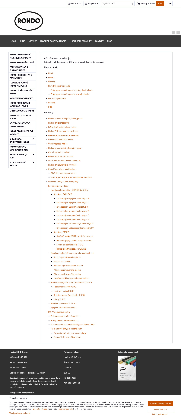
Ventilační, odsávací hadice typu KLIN (64, 160)
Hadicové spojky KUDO (64, 291)
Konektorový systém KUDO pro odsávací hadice (71, 282)
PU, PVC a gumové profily (59, 311)
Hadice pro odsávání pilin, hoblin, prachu (65, 118)
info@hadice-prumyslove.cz (22, 392)
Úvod (13, 41)
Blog (109, 41)
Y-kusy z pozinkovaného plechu (67, 269)
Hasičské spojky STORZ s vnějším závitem (74, 240)
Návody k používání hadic (54, 41)
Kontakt (99, 41)
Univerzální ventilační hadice (60, 139)
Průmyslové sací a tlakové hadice (62, 127)
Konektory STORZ (61, 232)
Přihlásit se (74, 3)
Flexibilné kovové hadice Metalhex (63, 135)
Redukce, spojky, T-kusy (58, 185)
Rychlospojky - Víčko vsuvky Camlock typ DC (75, 223)
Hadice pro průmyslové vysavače (62, 164)
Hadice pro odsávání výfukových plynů (64, 148)
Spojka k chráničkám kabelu (63, 307)
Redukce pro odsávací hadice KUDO (69, 295)
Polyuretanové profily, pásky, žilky (65, 316)
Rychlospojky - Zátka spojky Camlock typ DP (75, 227)
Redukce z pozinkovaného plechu (68, 265)
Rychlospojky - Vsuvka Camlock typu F (72, 219)
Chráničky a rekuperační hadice (61, 169)
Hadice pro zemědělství (58, 122)
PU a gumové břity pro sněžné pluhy (66, 328)
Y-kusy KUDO (59, 299)
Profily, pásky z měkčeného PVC (64, 320)
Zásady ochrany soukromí (19, 413)
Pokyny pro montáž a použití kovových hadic (70, 94)
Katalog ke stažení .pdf (128, 352)
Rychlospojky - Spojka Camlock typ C (72, 202)
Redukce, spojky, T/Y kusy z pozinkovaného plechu (72, 253)
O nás (22, 41)
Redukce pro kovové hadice (63, 303)
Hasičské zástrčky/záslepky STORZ (71, 248)
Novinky (33, 41)
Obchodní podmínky (81, 41)
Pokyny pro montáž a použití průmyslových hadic (72, 90)
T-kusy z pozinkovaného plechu (67, 274)
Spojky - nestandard (62, 261)
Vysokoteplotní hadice (58, 143)
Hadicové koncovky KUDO (65, 286)
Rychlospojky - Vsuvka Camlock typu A (72, 211)
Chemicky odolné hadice (58, 152)
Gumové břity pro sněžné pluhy (67, 337)
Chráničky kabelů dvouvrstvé (63, 173)
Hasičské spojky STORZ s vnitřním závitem (74, 236)
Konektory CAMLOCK (63, 194)
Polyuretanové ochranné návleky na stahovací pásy (72, 324)
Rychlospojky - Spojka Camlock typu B (72, 198)
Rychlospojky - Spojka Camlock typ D (72, 206)
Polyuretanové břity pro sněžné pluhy (70, 333)
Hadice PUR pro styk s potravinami (63, 131)
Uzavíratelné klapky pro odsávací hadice (71, 278)
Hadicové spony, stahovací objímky (63, 181)
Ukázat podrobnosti (160, 414)
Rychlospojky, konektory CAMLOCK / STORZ (69, 190)
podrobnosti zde (40, 408)
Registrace (91, 3)
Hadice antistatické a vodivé (60, 156)
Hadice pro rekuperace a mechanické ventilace (71, 177)
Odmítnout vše (160, 409)
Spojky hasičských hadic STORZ (69, 244)
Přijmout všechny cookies (160, 403)
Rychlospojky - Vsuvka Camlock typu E (72, 215)
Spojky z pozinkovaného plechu (67, 257)
